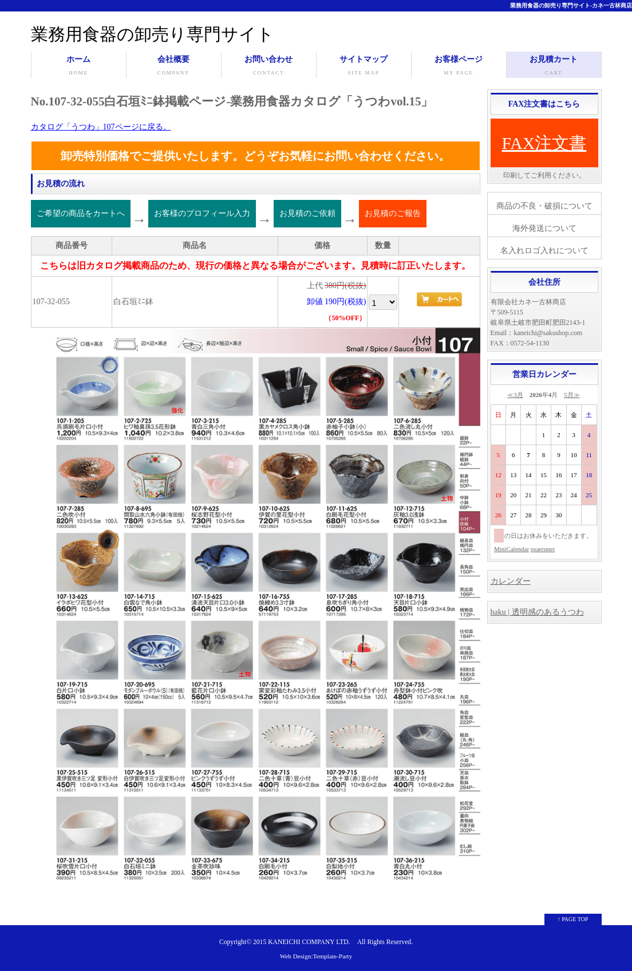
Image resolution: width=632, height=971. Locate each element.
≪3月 (515, 394)
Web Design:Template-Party (316, 956)
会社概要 (174, 66)
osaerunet (543, 548)
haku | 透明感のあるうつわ (537, 612)
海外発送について (544, 228)
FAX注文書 (544, 142)
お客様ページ (459, 66)
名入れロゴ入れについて (544, 250)
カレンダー (511, 581)
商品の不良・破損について (544, 206)
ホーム (78, 66)
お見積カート (554, 66)
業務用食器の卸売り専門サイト (152, 34)
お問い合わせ (269, 66)
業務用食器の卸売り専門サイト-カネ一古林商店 (571, 5)
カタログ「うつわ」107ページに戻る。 (101, 127)
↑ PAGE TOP (573, 919)
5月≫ (572, 394)
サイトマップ (364, 66)
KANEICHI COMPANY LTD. (309, 942)
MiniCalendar (511, 548)
